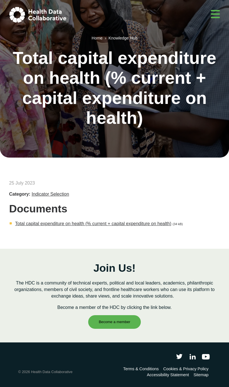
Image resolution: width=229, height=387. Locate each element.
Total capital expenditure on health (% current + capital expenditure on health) (93, 223)
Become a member (114, 322)
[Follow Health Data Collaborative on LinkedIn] (192, 356)
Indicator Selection (50, 194)
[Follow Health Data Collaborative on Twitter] (179, 356)
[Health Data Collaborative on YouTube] (206, 356)
